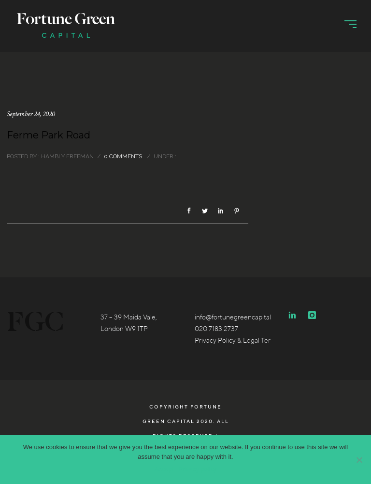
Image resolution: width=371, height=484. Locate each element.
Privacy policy (197, 469)
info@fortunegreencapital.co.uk (241, 317)
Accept (163, 469)
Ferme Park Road (48, 135)
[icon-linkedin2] (294, 315)
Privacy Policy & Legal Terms (237, 340)
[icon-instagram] (312, 315)
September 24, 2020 (31, 114)
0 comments (123, 156)
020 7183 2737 (216, 329)
